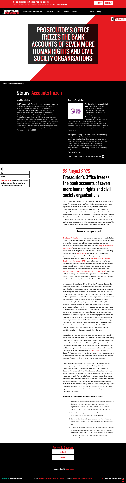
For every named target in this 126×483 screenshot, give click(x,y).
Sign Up (99, 12)
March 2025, (95, 350)
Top (2, 173)
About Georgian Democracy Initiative (13, 84)
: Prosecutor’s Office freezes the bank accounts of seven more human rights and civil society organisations (14, 182)
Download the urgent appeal (89, 231)
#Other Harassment (87, 478)
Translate (121, 19)
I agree (98, 3)
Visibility (66, 12)
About (3, 177)
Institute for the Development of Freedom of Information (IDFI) (84, 271)
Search (74, 11)
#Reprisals (76, 478)
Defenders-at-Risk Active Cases (113, 478)
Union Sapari (81, 253)
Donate (92, 12)
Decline (108, 3)
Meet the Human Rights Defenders (32, 12)
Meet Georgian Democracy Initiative (85, 157)
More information (62, 4)
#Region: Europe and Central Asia (49, 478)
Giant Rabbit (70, 469)
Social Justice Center (73, 238)
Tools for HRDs (49, 12)
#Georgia (62, 478)
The (64, 238)
